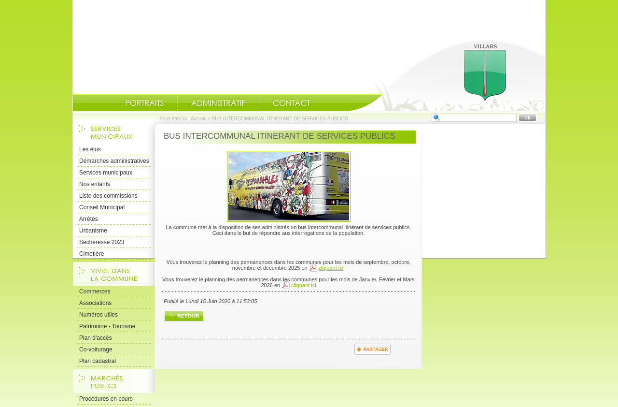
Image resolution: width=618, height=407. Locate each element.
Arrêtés (88, 219)
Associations (95, 303)
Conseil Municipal (102, 207)
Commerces (95, 291)
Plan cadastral (97, 361)
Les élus (90, 149)
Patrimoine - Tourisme (107, 326)
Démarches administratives (114, 161)
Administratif (218, 103)
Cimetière (91, 253)
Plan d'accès (95, 337)
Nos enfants (94, 184)
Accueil (446, 75)
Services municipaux (105, 172)
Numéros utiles (98, 314)
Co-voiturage (95, 349)
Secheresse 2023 (101, 242)
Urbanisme (93, 230)
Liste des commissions (108, 195)
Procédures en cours (106, 398)
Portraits (144, 103)
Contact (291, 103)
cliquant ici (303, 285)
